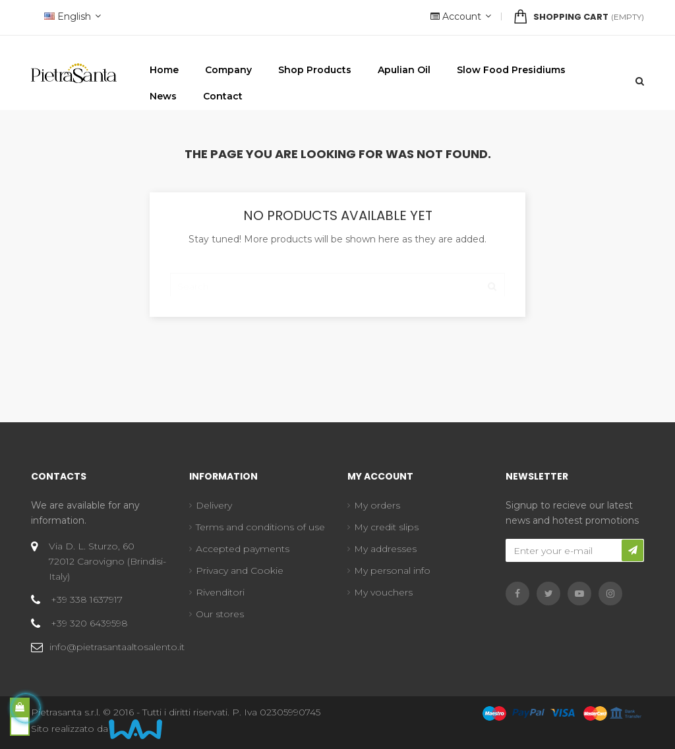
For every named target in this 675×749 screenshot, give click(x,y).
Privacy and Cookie (239, 570)
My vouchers (383, 592)
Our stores (220, 614)
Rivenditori (220, 592)
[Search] (337, 280)
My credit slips (386, 527)
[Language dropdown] (71, 17)
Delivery (214, 505)
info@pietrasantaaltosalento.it (117, 647)
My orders (377, 505)
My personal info (392, 570)
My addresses (385, 549)
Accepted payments (242, 549)
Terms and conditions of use (260, 527)
